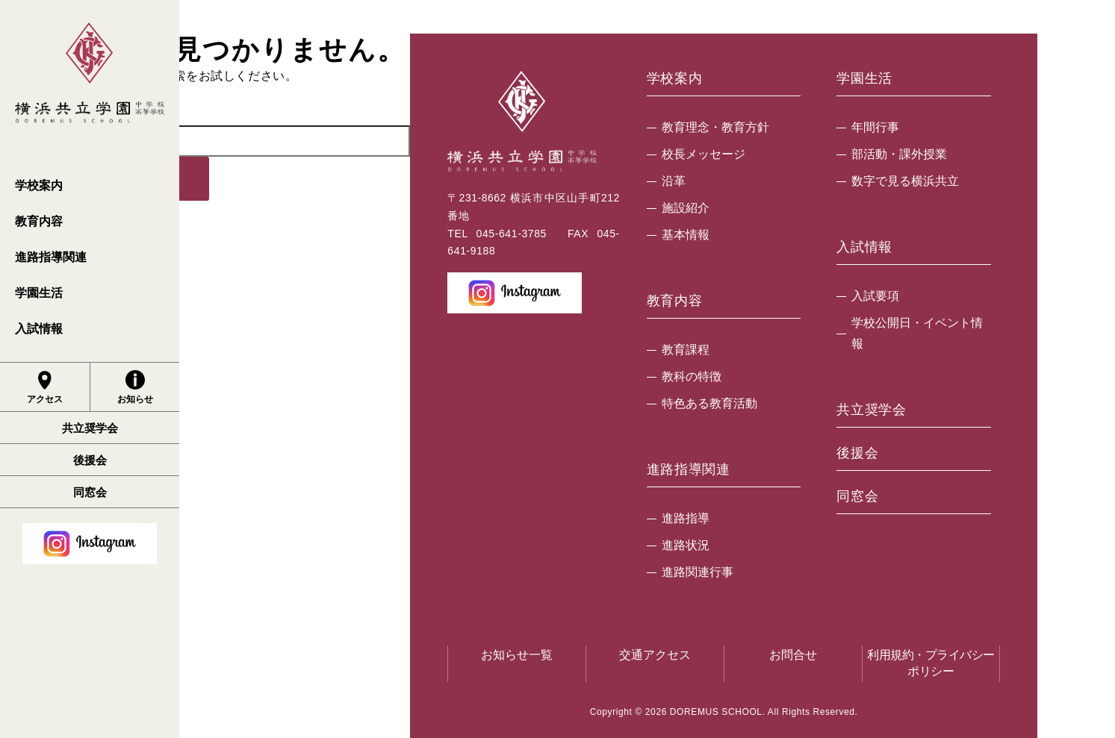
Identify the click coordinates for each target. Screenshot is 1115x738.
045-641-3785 (511, 234)
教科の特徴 (691, 376)
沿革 (674, 181)
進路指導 (685, 518)
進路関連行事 (697, 572)
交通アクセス (655, 654)
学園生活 (39, 293)
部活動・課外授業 (899, 154)
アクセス (45, 387)
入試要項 (875, 296)
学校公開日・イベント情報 (917, 333)
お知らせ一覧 (517, 654)
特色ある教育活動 (709, 403)
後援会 (90, 460)
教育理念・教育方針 (715, 127)
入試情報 (39, 328)
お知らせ (135, 387)
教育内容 (39, 221)
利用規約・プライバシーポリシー (931, 663)
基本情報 (685, 234)
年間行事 (875, 127)
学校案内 (39, 185)
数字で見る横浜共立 (905, 181)
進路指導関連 (51, 257)
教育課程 (685, 349)
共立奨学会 (90, 428)
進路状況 (685, 545)
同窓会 (90, 492)
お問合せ (793, 654)
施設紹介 (685, 207)
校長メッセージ (703, 154)
